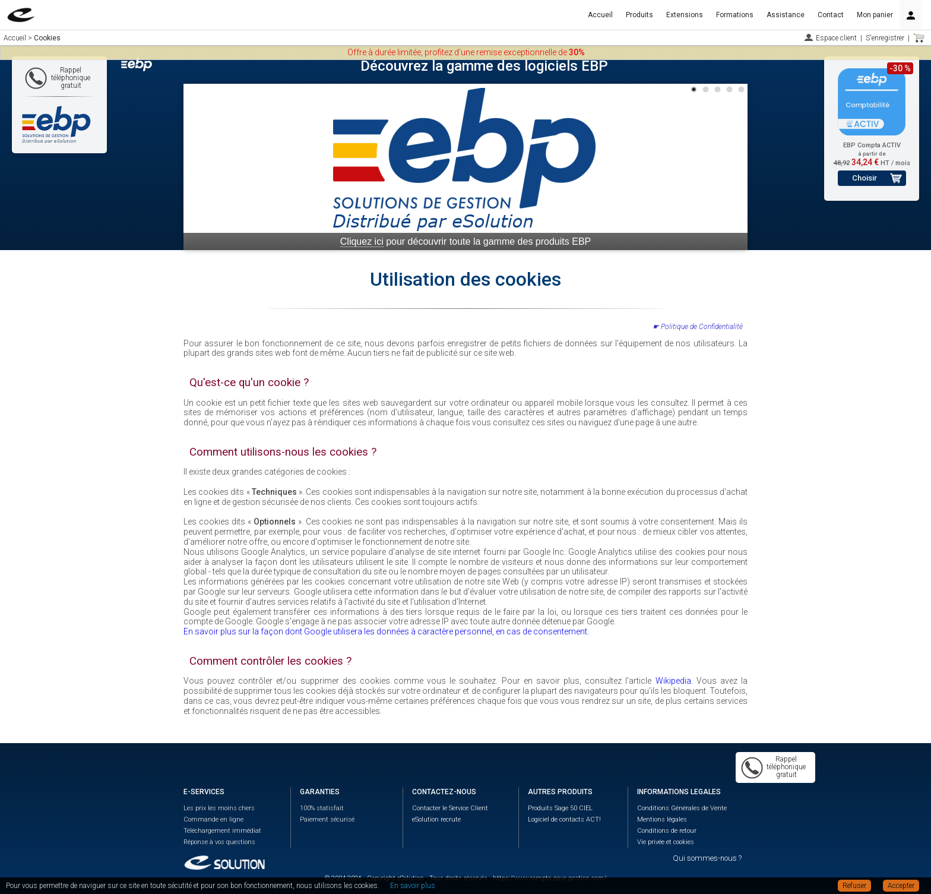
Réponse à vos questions (219, 842)
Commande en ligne (213, 819)
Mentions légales (662, 819)
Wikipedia (673, 680)
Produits (639, 15)
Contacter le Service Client (450, 808)
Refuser (854, 886)
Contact (831, 15)
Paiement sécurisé (327, 819)
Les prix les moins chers (219, 808)
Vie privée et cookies (665, 842)
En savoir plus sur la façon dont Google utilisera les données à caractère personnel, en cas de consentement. (386, 631)
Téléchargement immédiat (222, 831)
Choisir (864, 177)
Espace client (836, 38)
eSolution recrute (436, 819)
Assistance (786, 15)
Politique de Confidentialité (702, 327)
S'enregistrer (885, 38)
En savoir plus (412, 886)
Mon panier (875, 15)
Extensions (684, 15)
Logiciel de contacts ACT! (564, 819)
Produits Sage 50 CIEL (560, 808)
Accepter (901, 886)
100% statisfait (322, 808)
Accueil (600, 15)
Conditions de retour (666, 831)
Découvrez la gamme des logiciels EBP (484, 66)
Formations (734, 15)
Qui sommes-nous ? (707, 858)
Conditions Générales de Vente (682, 808)
